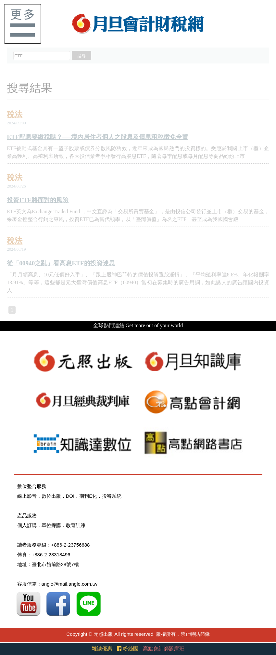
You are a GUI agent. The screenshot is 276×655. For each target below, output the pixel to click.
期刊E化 (88, 496)
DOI (70, 496)
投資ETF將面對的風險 (37, 200)
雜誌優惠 (102, 648)
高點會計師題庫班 (163, 648)
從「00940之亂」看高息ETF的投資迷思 (61, 263)
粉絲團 (127, 648)
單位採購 (51, 525)
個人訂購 (27, 525)
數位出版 (51, 496)
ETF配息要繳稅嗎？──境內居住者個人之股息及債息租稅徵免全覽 (97, 136)
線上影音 (27, 496)
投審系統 (111, 496)
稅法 (14, 114)
